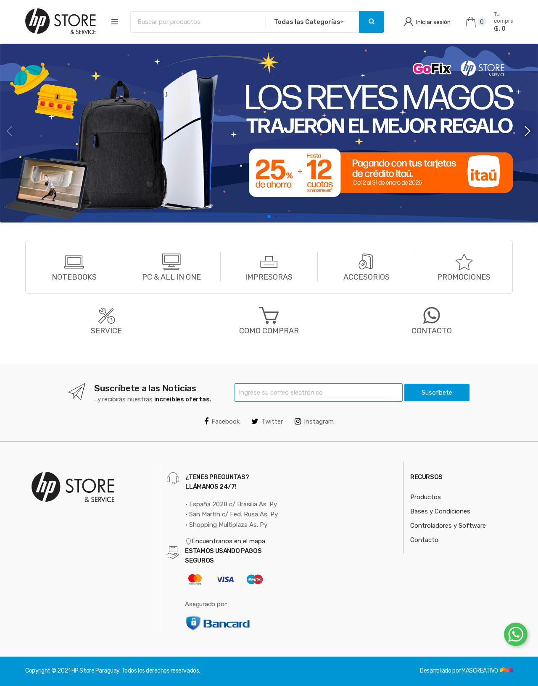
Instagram (314, 421)
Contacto (424, 540)
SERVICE (106, 330)
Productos (425, 497)
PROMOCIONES (464, 277)
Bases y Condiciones (440, 511)
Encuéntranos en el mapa (225, 541)
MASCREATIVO (480, 670)
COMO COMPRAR (269, 330)
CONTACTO (431, 320)
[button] (528, 131)
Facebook (222, 421)
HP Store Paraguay (95, 670)
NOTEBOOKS (74, 277)
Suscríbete (437, 392)
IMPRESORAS (269, 277)
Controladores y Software (448, 525)
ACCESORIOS (366, 277)
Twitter (267, 421)
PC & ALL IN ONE (171, 277)
